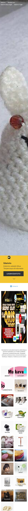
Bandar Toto (11, 2)
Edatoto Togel (18, 4)
